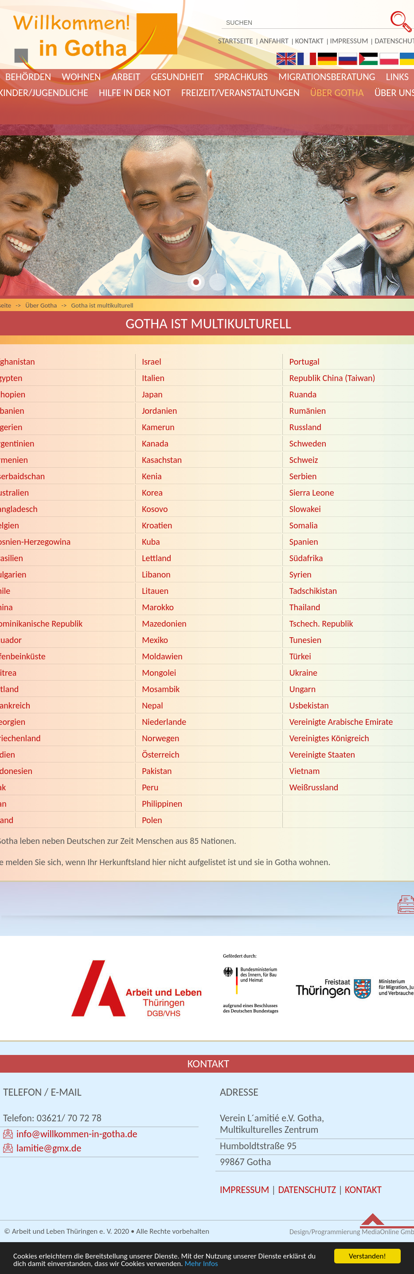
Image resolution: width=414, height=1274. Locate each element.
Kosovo (155, 509)
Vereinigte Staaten (322, 754)
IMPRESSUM (244, 1190)
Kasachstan (162, 459)
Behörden (28, 77)
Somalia (302, 525)
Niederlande (164, 721)
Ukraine (303, 672)
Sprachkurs (241, 77)
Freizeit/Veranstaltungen (240, 93)
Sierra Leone (311, 492)
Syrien (300, 574)
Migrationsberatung (326, 77)
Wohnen (81, 77)
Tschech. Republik (321, 623)
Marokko (158, 607)
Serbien (303, 476)
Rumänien (307, 410)
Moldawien (162, 656)
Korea (152, 492)
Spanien (303, 541)
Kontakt (309, 41)
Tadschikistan (312, 590)
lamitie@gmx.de (48, 1148)
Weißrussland (313, 787)
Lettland (156, 558)
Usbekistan (309, 705)
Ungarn (303, 689)
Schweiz (303, 459)
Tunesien (305, 640)
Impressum (349, 41)
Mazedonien (164, 623)
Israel (151, 361)
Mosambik (160, 689)
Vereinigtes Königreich (329, 738)
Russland (305, 427)
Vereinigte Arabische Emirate (341, 721)
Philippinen (162, 803)
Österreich (160, 754)
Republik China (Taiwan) (332, 378)
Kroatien (157, 525)
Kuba (151, 541)
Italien (153, 378)
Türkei (300, 656)
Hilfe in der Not (135, 93)
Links (397, 77)
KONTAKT (363, 1190)
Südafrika (305, 558)
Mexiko (154, 640)
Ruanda (303, 394)
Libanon (157, 574)
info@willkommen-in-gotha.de (76, 1134)
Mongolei (159, 672)
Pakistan (157, 771)
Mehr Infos (201, 1263)
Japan (152, 394)
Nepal (152, 705)
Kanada (155, 443)
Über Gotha (337, 93)
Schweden (307, 443)
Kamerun (158, 427)
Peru (150, 787)
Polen (151, 820)
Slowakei (305, 509)
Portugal (304, 361)
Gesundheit (177, 77)
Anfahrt (274, 41)
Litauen (155, 590)
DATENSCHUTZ (307, 1190)
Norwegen (160, 738)
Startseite (235, 41)
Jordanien (159, 410)
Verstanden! (367, 1256)
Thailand (304, 607)
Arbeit (126, 77)
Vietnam (304, 771)
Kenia (152, 476)
